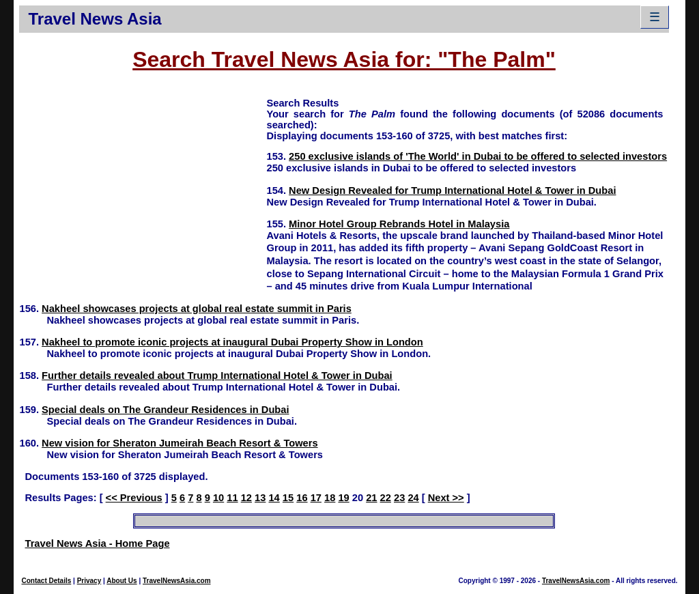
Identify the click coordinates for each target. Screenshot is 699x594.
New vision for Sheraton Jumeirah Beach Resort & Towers (180, 443)
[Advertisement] (142, 191)
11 (232, 497)
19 (343, 497)
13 (260, 497)
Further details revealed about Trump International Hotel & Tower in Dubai (217, 375)
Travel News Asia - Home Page (97, 543)
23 (399, 497)
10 (218, 497)
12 (246, 497)
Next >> (446, 497)
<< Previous (134, 497)
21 (371, 497)
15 (288, 497)
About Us (121, 580)
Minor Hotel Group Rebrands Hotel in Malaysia (399, 223)
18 (329, 497)
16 (301, 497)
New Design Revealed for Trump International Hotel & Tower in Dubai (452, 190)
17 (316, 497)
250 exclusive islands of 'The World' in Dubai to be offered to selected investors (478, 156)
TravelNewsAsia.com (177, 580)
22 (385, 497)
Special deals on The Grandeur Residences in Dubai (165, 409)
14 (273, 497)
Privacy (89, 580)
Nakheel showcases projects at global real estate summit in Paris (197, 308)
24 (413, 497)
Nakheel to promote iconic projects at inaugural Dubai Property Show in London (232, 342)
